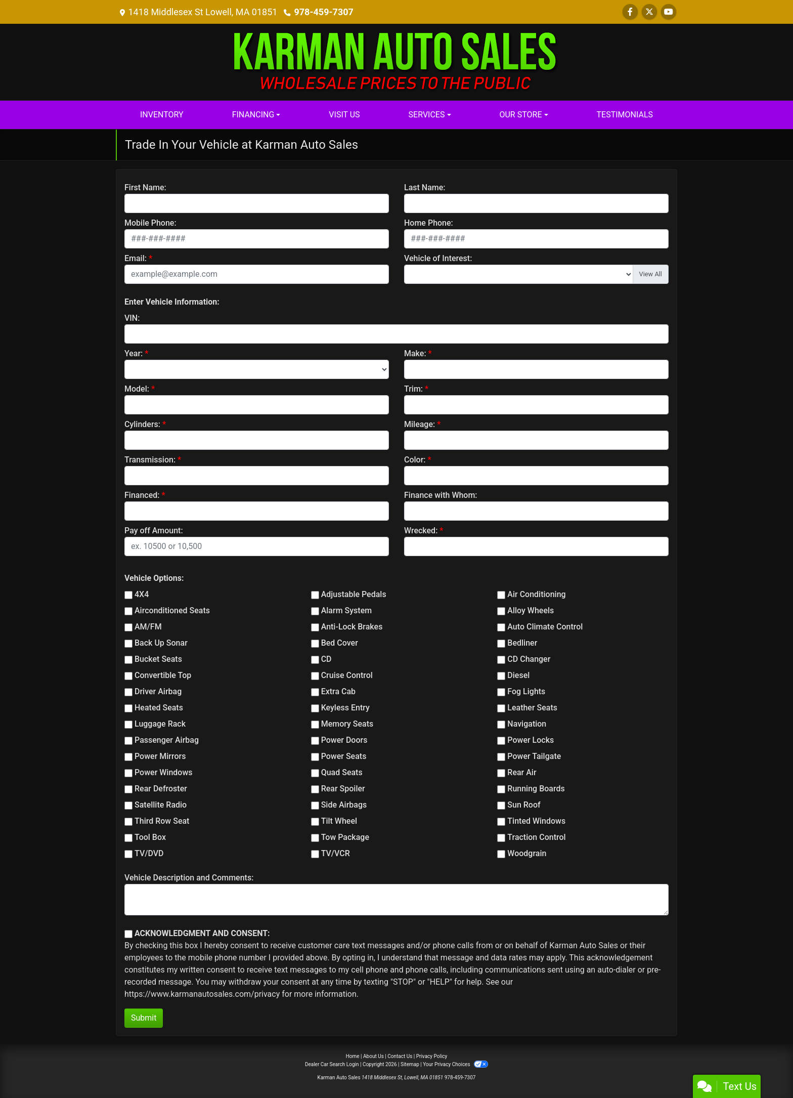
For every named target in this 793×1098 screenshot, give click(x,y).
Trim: (413, 389)
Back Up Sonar (161, 643)
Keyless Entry (345, 707)
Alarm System (346, 610)
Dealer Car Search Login (332, 1064)
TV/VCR (335, 853)
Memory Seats (347, 724)
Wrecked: (420, 530)
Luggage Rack (160, 724)
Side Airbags (344, 805)
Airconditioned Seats (172, 610)
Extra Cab (338, 691)
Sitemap (410, 1064)
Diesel (518, 675)
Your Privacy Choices (455, 1064)
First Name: (145, 187)
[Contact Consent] (128, 934)
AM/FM (148, 626)
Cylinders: (142, 424)
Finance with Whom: (440, 495)
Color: (415, 459)
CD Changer (528, 659)
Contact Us (399, 1056)
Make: (415, 353)
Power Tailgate (534, 756)
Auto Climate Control (545, 626)
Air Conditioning (536, 594)
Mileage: (419, 424)
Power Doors (344, 740)
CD (326, 659)
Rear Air (521, 772)
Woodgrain (526, 853)
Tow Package (345, 837)
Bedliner (522, 643)
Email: (135, 258)
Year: (133, 353)
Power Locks (530, 740)
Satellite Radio (161, 805)
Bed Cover (339, 643)
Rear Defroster (161, 788)
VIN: (132, 318)
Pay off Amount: (153, 530)
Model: (136, 389)
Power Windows (164, 772)
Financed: (141, 495)
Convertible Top (163, 675)
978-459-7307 (323, 12)
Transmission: (149, 459)
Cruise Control (347, 675)
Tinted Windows (536, 821)
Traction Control (536, 837)
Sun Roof (523, 805)
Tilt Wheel (339, 821)
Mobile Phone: (150, 223)
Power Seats (344, 756)
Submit (143, 1018)
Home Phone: (428, 223)
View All (650, 274)
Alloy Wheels (530, 610)
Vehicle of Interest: (438, 258)
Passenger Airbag (167, 740)
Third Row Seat (162, 821)
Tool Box (150, 837)
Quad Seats (342, 772)
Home (353, 1056)
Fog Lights (526, 691)
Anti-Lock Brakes (352, 626)
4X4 (142, 594)
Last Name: (425, 187)
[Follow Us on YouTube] (668, 12)
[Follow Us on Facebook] (630, 12)
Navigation (526, 724)
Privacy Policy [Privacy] (432, 1056)
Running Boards (535, 788)
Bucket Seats (158, 659)
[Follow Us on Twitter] (649, 12)
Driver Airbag (158, 691)
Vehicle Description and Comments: (188, 877)
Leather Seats (532, 707)
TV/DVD (149, 853)
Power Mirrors (160, 756)
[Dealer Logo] (396, 61)
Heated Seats (159, 707)
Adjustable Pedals (353, 594)
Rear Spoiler (343, 788)
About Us (373, 1056)
